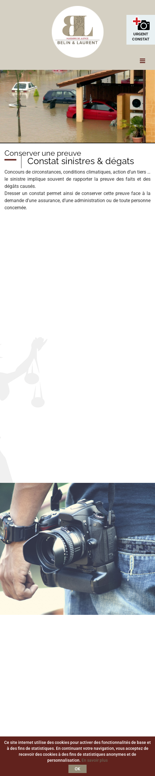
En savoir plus (95, 760)
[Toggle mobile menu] (143, 61)
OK (77, 769)
